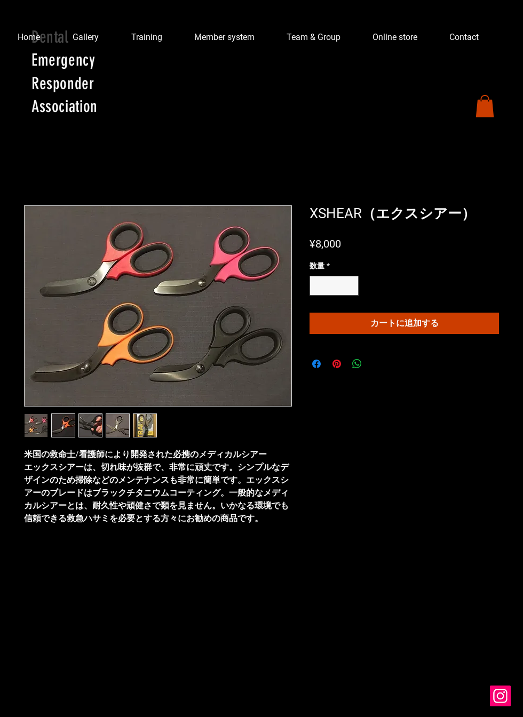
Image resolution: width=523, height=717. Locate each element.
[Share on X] (377, 363)
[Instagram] (500, 696)
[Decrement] (317, 285)
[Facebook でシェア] (316, 363)
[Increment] (350, 285)
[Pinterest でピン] (336, 363)
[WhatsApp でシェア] (357, 363)
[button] (485, 106)
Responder (62, 83)
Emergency (63, 60)
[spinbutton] (334, 285)
